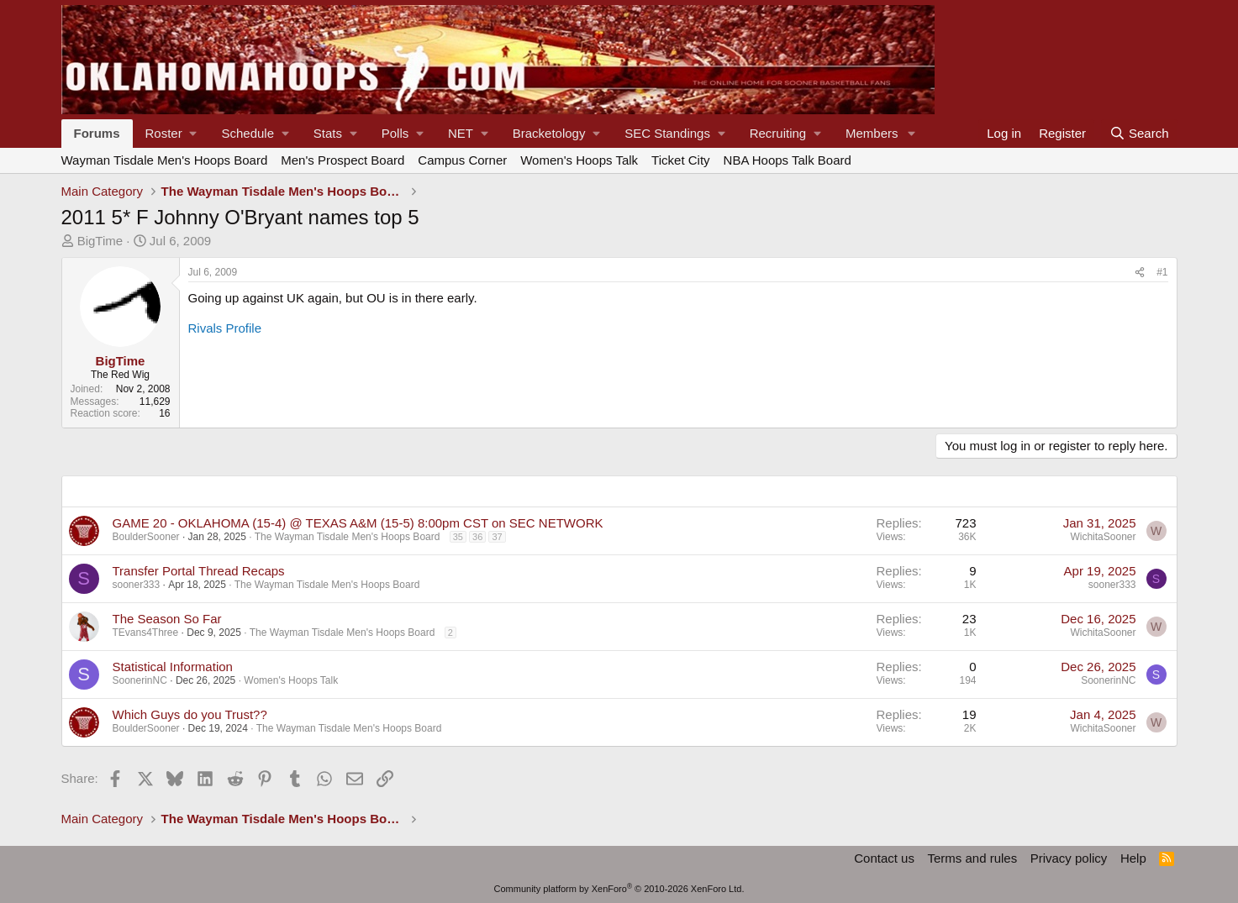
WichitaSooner (1102, 537)
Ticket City (680, 160)
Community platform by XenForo (619, 889)
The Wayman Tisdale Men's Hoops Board (347, 537)
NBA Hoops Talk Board (787, 160)
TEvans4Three (146, 632)
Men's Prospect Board (342, 160)
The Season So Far (167, 619)
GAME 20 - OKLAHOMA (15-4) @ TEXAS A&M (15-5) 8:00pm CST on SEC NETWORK (358, 523)
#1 (1161, 272)
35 (458, 537)
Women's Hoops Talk (579, 160)
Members (872, 133)
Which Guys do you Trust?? (190, 714)
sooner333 (137, 585)
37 (497, 537)
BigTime (100, 241)
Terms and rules (972, 858)
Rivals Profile (225, 328)
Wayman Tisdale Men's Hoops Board (164, 160)
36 (477, 537)
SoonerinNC (140, 680)
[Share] (1140, 272)
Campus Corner (462, 160)
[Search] (1139, 133)
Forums (97, 133)
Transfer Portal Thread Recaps (199, 571)
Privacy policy (1069, 858)
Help (1133, 858)
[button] (171, 133)
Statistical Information (173, 666)
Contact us (884, 858)
